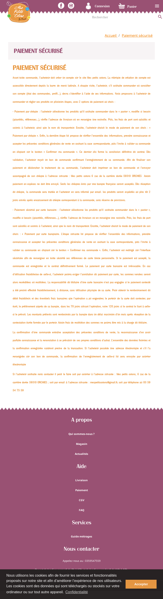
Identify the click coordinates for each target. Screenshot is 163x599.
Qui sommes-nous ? (81, 434)
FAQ (81, 510)
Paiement (81, 490)
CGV (81, 500)
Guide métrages (81, 536)
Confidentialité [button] (76, 592)
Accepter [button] (141, 584)
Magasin (81, 444)
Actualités (81, 454)
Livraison (81, 480)
